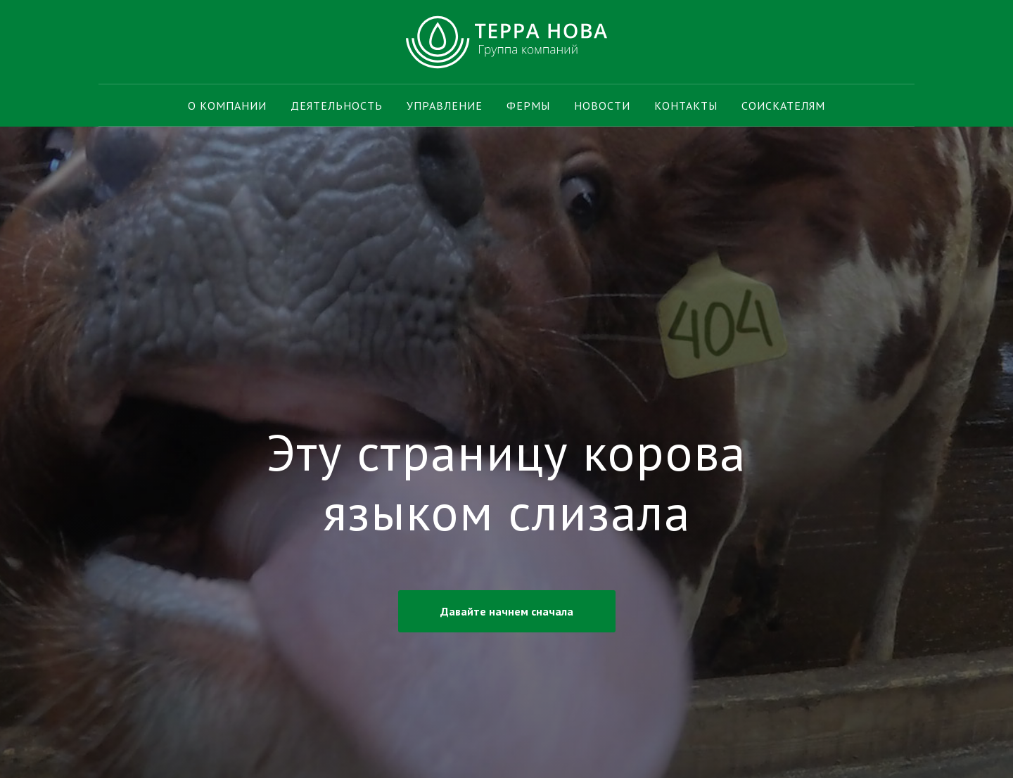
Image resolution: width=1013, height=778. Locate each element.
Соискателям (783, 105)
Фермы (528, 105)
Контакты (686, 105)
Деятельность (337, 105)
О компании (227, 105)
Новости (602, 105)
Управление (445, 105)
